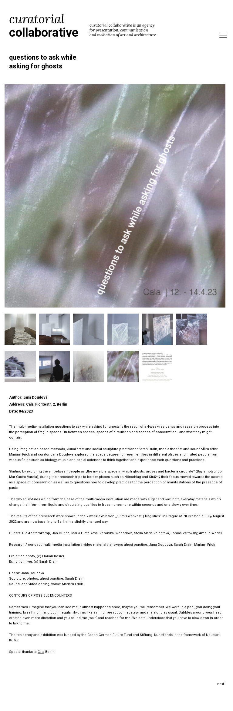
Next (220, 684)
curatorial (43, 25)
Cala (41, 652)
